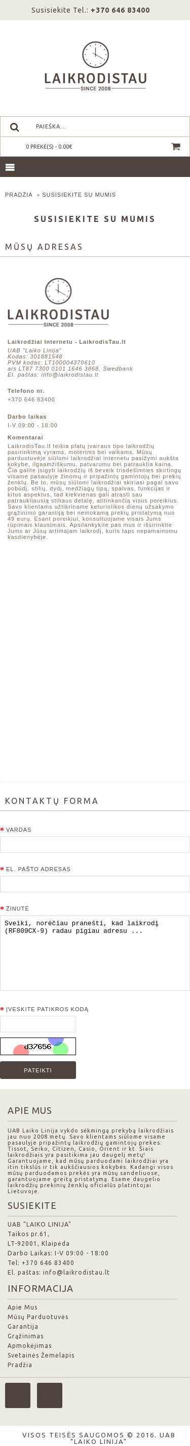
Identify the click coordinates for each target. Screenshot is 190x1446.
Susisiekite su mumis (79, 195)
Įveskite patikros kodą (47, 1009)
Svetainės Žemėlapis (41, 1355)
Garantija (23, 1326)
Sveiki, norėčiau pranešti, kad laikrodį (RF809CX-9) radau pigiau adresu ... (95, 953)
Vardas (18, 830)
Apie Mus (22, 1307)
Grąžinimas (26, 1336)
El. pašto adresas (38, 869)
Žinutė (17, 909)
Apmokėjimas (30, 1345)
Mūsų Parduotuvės (38, 1317)
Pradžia (19, 195)
